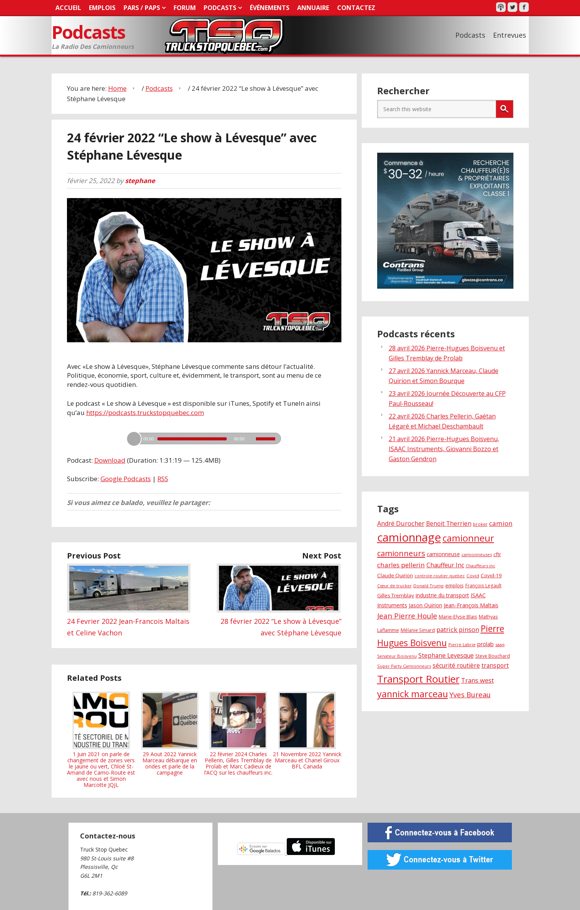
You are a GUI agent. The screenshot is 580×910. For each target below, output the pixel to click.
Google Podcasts (125, 478)
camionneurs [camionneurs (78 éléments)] (401, 552)
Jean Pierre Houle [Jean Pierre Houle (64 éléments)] (407, 615)
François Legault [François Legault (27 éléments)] (483, 585)
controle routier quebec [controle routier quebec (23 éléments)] (440, 575)
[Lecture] (134, 438)
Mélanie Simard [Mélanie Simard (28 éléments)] (418, 630)
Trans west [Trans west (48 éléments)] (477, 680)
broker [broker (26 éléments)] (480, 524)
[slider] (192, 438)
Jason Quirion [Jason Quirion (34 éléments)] (425, 605)
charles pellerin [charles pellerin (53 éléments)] (401, 564)
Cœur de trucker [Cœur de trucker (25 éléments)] (394, 585)
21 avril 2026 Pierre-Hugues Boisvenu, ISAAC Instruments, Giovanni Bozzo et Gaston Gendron (444, 448)
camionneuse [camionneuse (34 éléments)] (443, 553)
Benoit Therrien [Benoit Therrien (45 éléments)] (448, 523)
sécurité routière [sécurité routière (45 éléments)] (456, 665)
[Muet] (251, 438)
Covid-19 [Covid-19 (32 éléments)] (491, 575)
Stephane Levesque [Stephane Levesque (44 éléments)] (446, 655)
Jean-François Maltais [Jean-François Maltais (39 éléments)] (471, 605)
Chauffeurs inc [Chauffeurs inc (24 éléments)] (480, 565)
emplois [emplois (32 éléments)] (454, 585)
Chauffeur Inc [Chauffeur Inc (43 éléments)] (445, 565)
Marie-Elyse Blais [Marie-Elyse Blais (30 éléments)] (458, 616)
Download (109, 459)
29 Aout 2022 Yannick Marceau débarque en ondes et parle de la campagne (170, 733)
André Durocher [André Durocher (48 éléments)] (401, 523)
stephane (140, 180)
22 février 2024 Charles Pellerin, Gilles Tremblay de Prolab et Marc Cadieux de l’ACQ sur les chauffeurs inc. (238, 733)
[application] (204, 436)
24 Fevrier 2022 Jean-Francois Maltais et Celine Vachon (129, 621)
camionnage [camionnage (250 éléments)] (409, 537)
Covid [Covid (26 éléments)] (472, 575)
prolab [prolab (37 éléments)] (485, 643)
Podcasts (89, 31)
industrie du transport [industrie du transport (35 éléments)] (442, 595)
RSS (162, 478)
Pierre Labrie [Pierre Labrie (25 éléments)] (462, 644)
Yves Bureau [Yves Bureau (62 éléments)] (470, 694)
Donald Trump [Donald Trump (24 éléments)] (428, 585)
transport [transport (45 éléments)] (495, 665)
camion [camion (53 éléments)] (501, 522)
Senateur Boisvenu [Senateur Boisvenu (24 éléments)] (397, 655)
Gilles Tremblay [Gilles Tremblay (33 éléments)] (395, 595)
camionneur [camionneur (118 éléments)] (468, 538)
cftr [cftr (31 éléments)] (497, 553)
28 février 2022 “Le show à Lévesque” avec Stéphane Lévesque (279, 621)
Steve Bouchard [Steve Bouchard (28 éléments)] (492, 655)
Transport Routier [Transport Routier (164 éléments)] (418, 678)
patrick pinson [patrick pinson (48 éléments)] (457, 629)
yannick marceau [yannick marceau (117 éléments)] (412, 693)
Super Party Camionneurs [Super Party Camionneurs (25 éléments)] (404, 665)
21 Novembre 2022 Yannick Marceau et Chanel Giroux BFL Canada (307, 730)
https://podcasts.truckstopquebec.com (145, 412)
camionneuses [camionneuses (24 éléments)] (476, 554)
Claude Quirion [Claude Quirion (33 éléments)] (395, 575)
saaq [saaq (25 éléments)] (500, 644)
